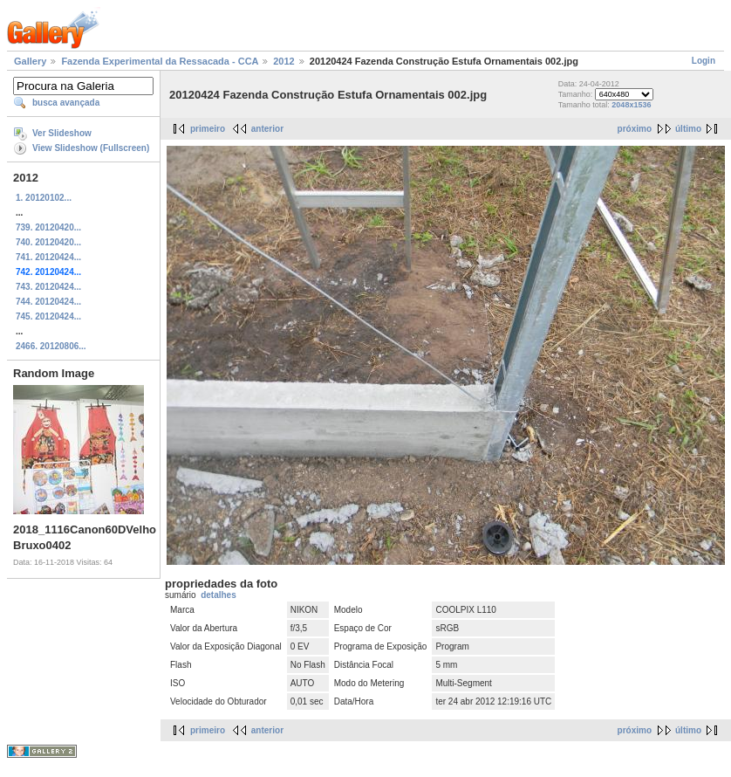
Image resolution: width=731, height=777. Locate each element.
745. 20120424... (48, 316)
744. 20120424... (48, 301)
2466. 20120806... (51, 346)
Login (703, 60)
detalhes (218, 595)
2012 (283, 61)
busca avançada (65, 102)
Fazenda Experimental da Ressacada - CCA (159, 61)
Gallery (30, 61)
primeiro (207, 129)
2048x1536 (631, 104)
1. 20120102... (44, 198)
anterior (267, 129)
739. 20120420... (48, 227)
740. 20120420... (48, 242)
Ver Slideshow (62, 133)
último (688, 129)
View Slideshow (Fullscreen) (90, 148)
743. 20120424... (48, 287)
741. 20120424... (48, 257)
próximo (635, 129)
